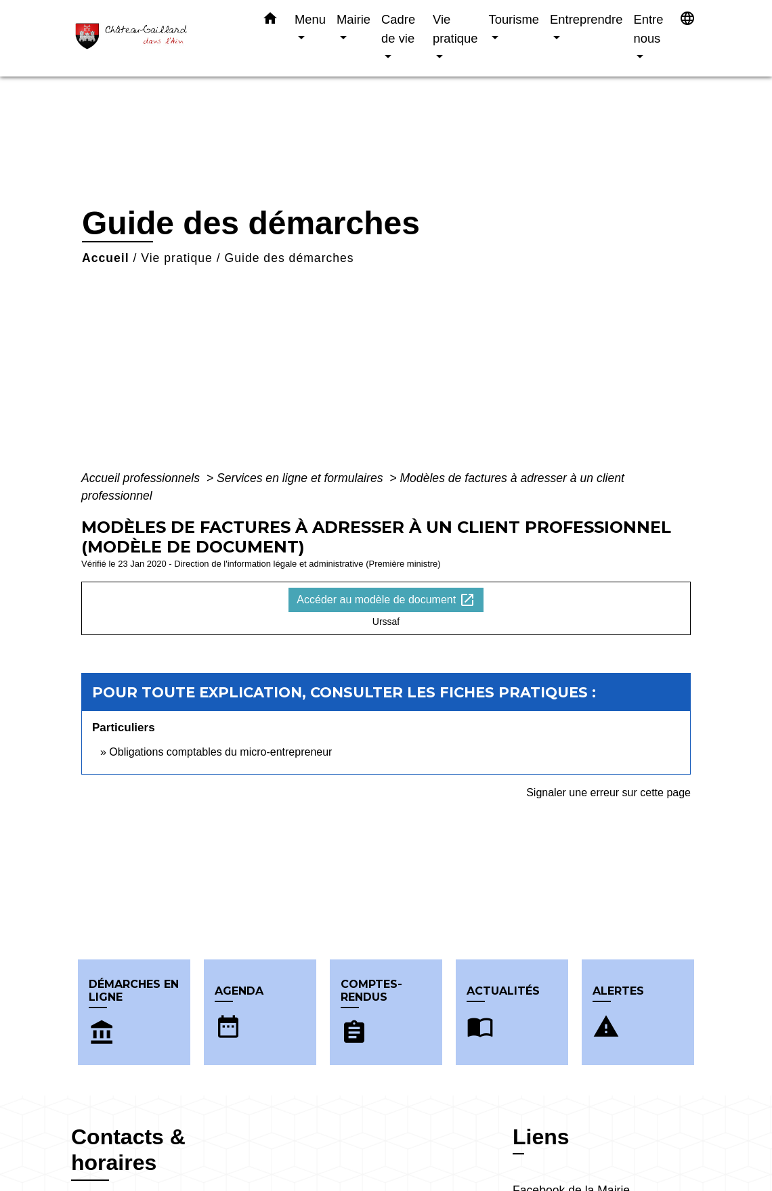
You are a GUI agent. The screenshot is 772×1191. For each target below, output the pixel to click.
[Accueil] (155, 38)
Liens (541, 1137)
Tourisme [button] (513, 19)
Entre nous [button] (648, 28)
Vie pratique (177, 258)
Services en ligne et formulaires (301, 478)
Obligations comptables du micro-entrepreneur (220, 752)
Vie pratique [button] (455, 28)
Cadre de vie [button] (398, 28)
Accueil (105, 258)
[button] (270, 21)
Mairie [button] (353, 19)
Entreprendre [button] (586, 19)
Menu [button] (310, 19)
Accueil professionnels (142, 478)
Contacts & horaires (128, 1150)
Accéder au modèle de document (386, 600)
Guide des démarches (289, 258)
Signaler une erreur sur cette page (608, 792)
